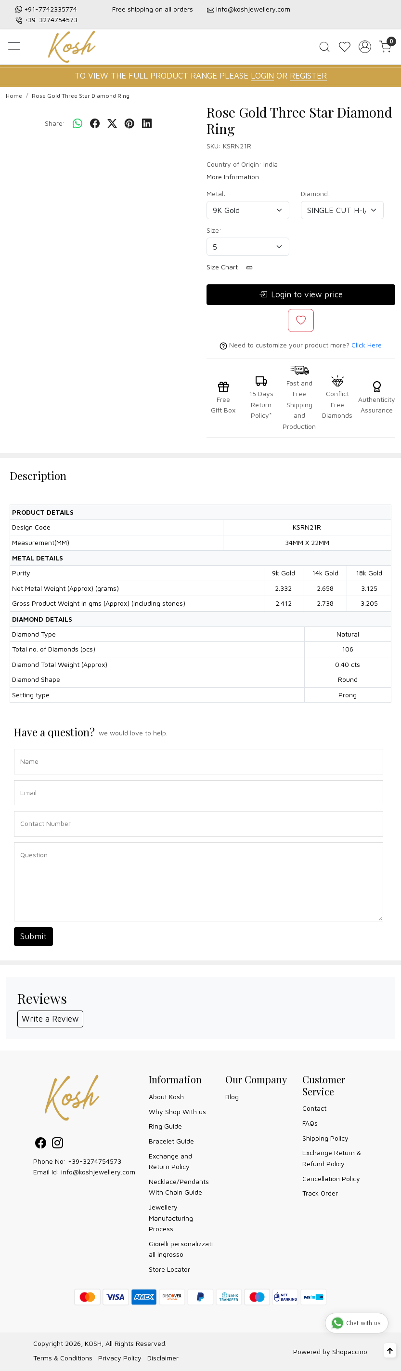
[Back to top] (390, 1350)
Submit (33, 936)
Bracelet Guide (171, 1141)
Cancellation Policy (331, 1178)
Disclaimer (163, 1358)
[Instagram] (57, 1144)
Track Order (320, 1193)
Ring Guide (165, 1126)
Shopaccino (349, 1351)
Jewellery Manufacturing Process (171, 1218)
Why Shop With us (177, 1111)
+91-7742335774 (50, 9)
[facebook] (94, 123)
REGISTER (308, 75)
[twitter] (112, 123)
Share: (55, 123)
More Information (233, 177)
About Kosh (166, 1096)
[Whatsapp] (77, 123)
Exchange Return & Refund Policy (331, 1157)
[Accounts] (365, 46)
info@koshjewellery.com (253, 9)
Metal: (216, 193)
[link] (324, 46)
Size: (214, 230)
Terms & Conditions (62, 1358)
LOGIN (262, 75)
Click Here (366, 345)
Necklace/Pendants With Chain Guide (179, 1186)
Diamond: (315, 193)
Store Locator (169, 1269)
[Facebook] (40, 1144)
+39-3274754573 (51, 19)
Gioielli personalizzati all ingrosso (181, 1248)
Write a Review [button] (50, 1019)
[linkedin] (146, 123)
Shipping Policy (325, 1138)
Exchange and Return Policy (170, 1161)
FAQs (310, 1123)
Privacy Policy (120, 1358)
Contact (314, 1108)
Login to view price (301, 295)
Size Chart (233, 267)
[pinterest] (129, 123)
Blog (232, 1096)
